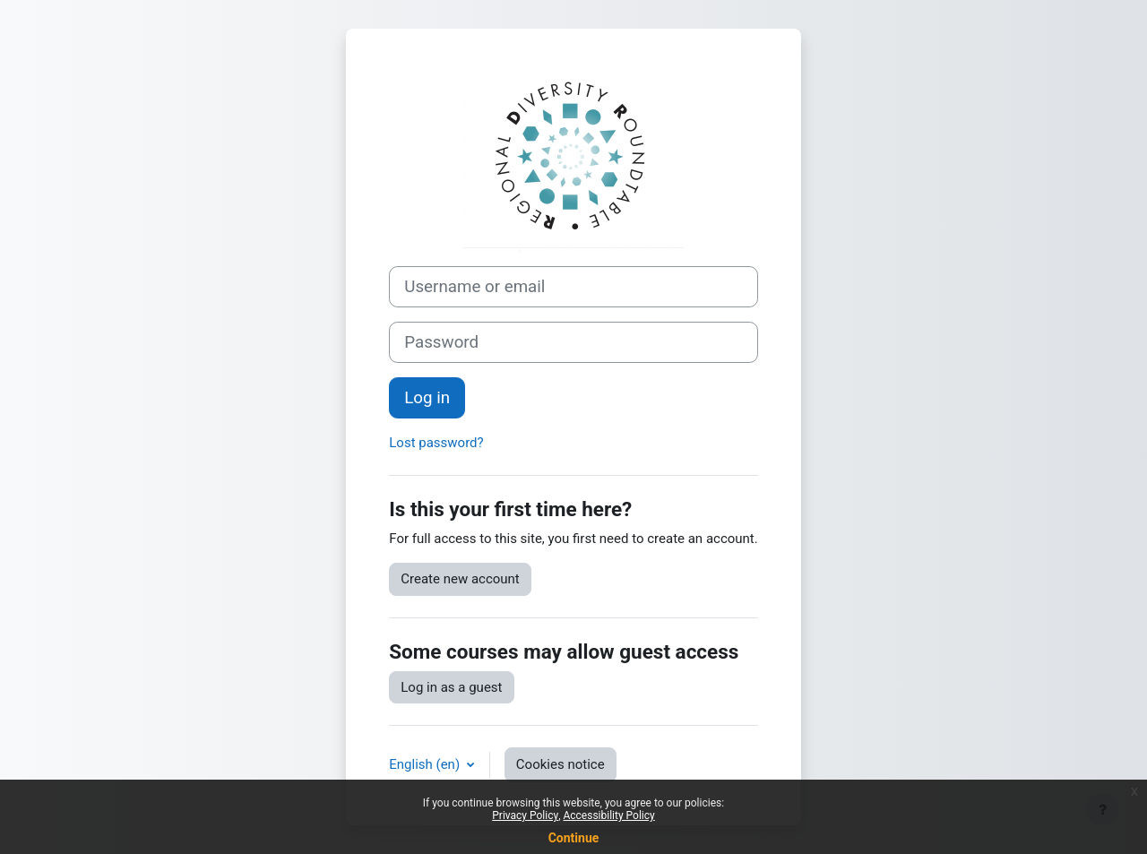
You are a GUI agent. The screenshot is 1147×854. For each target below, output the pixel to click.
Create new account (460, 579)
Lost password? (436, 443)
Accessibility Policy (608, 815)
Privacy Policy (525, 815)
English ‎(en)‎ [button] (426, 764)
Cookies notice (560, 764)
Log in (427, 398)
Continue (573, 838)
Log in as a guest (451, 687)
